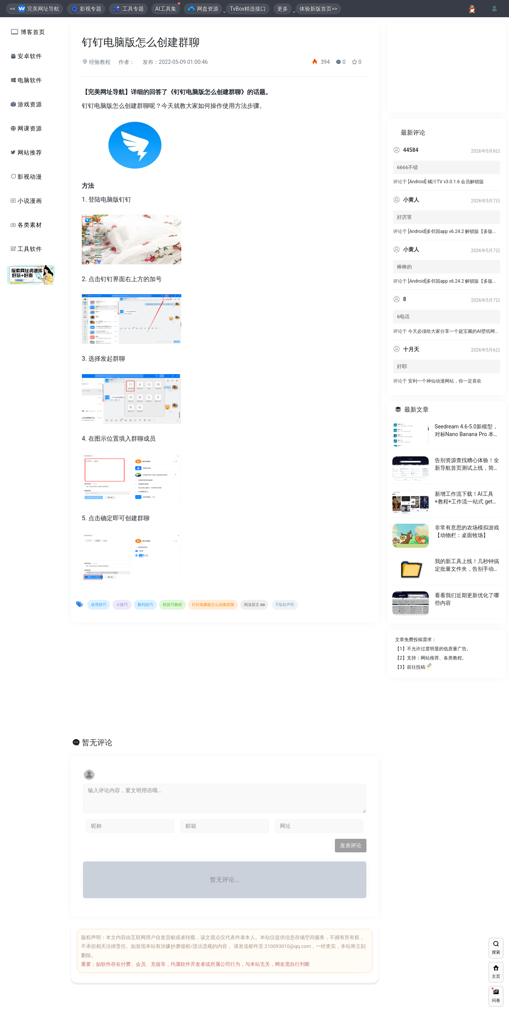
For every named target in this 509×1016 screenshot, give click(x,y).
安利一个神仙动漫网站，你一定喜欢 (444, 392)
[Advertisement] (216, 682)
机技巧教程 (172, 604)
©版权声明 (285, 604)
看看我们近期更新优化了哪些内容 (466, 610)
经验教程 (96, 62)
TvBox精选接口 (248, 9)
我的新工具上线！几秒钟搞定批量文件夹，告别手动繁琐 (466, 576)
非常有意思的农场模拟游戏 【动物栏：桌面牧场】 (466, 542)
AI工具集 (167, 7)
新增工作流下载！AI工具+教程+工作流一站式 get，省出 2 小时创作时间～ (466, 509)
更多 (282, 9)
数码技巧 (145, 604)
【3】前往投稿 (413, 678)
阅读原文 (254, 604)
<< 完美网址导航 (34, 8)
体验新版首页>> (318, 9)
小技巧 (122, 604)
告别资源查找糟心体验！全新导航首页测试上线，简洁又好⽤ (466, 475)
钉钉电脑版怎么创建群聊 (213, 604)
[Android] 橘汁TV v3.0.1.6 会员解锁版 (446, 192)
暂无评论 (97, 742)
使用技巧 (98, 604)
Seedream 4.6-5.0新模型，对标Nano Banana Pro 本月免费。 (466, 442)
